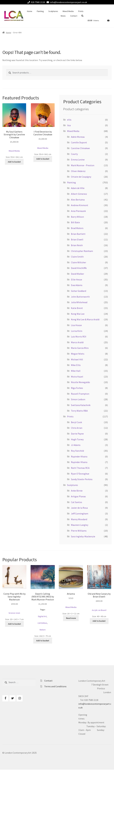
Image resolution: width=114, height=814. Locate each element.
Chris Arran (76, 427)
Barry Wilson (77, 216)
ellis (69, 119)
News (63, 15)
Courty (74, 153)
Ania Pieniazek (78, 210)
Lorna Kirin (76, 330)
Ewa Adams (76, 285)
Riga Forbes (77, 387)
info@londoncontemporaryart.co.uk (66, 2)
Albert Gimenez (79, 193)
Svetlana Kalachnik (80, 405)
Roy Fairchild (77, 450)
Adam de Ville (77, 188)
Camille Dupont (79, 142)
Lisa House (76, 325)
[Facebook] (5, 698)
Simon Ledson (78, 399)
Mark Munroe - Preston (82, 165)
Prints (80, 11)
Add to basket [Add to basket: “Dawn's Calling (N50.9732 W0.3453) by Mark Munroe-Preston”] (42, 640)
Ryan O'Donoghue (80, 473)
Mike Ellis (76, 365)
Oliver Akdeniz (78, 171)
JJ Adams (75, 444)
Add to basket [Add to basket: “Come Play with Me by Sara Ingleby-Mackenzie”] (14, 624)
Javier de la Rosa (79, 507)
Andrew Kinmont (79, 205)
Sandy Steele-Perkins (81, 479)
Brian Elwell (77, 239)
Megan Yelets (77, 353)
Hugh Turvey (77, 439)
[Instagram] (20, 698)
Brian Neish (77, 245)
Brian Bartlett (78, 233)
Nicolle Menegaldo (80, 382)
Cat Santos (76, 502)
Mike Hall (75, 370)
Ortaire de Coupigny (81, 176)
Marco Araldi (77, 342)
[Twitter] (12, 698)
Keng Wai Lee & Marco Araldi (85, 319)
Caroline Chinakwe (80, 148)
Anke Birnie (77, 490)
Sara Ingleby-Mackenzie (83, 536)
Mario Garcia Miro (80, 347)
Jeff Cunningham (79, 513)
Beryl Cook (76, 422)
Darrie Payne (77, 433)
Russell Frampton (80, 393)
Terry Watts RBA (79, 410)
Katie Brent (77, 308)
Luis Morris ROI (78, 336)
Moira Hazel (77, 376)
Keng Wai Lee (77, 313)
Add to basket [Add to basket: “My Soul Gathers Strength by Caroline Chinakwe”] (14, 161)
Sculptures (53, 11)
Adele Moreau (78, 136)
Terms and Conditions (55, 686)
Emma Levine (78, 159)
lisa (69, 125)
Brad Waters (77, 228)
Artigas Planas (78, 496)
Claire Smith (77, 256)
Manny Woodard (79, 519)
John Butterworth (80, 296)
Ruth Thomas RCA (80, 467)
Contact (73, 15)
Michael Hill (77, 359)
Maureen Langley (79, 524)
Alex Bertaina (78, 199)
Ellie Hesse (76, 279)
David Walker (77, 273)
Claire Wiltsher (78, 262)
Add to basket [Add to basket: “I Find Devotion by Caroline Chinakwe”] (42, 158)
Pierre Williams (79, 530)
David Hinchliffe (79, 268)
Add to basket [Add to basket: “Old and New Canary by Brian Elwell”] (99, 621)
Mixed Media (68, 11)
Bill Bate (75, 222)
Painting (40, 11)
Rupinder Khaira (79, 456)
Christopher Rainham (82, 251)
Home (29, 11)
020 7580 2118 (35, 2)
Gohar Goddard (78, 290)
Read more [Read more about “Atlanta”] (71, 618)
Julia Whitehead (79, 302)
